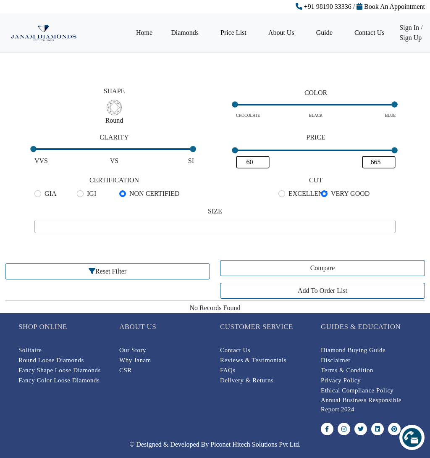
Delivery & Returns (246, 380)
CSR (125, 370)
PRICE (315, 137)
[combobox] (215, 226)
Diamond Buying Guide (353, 350)
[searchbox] (39, 226)
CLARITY (114, 137)
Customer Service (256, 327)
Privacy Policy (341, 380)
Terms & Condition (347, 370)
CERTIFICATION (114, 180)
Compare (322, 267)
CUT (315, 180)
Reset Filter (107, 271)
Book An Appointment (391, 6)
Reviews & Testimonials (253, 360)
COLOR (315, 92)
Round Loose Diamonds (51, 360)
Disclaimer (336, 360)
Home (144, 32)
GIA (50, 193)
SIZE (215, 211)
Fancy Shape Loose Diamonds (59, 370)
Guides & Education (361, 327)
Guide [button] (325, 32)
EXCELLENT (307, 193)
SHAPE (114, 91)
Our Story (132, 350)
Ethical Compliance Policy (357, 390)
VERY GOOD (350, 193)
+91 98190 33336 (323, 6)
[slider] (235, 104)
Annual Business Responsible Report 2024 (361, 405)
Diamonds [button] (185, 32)
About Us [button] (282, 32)
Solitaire (30, 350)
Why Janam (135, 360)
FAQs (228, 370)
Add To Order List (322, 290)
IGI (91, 193)
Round (114, 120)
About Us (137, 327)
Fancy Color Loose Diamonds (59, 380)
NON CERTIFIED (154, 193)
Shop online (42, 327)
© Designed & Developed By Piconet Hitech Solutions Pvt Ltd (214, 444)
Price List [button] (234, 32)
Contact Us (369, 32)
